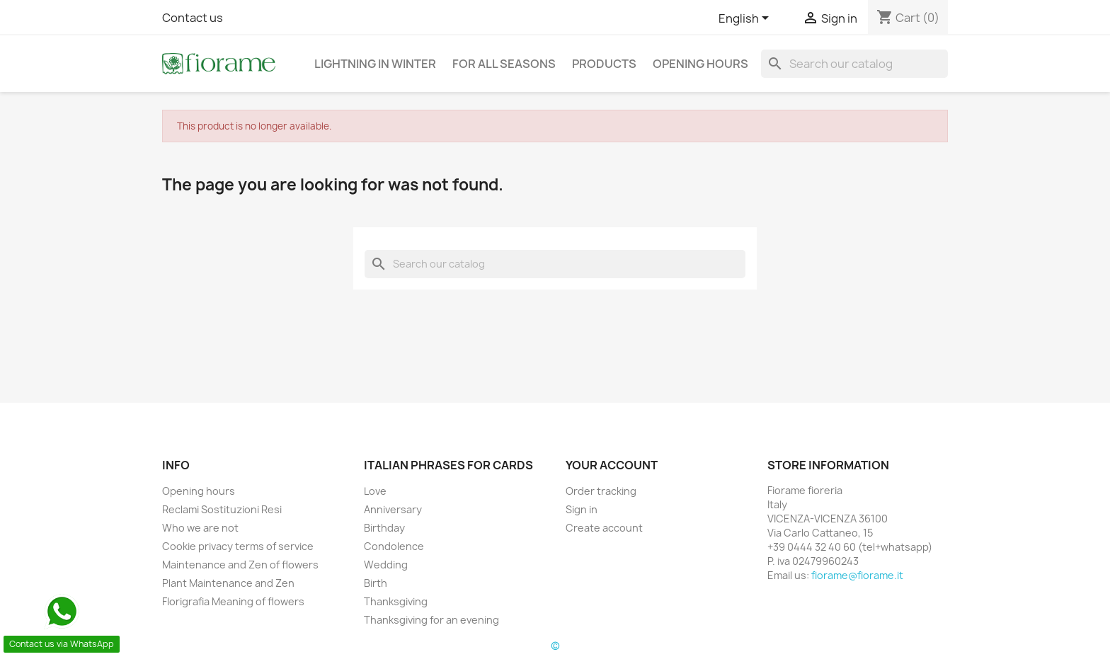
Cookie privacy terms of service (238, 546)
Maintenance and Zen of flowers (240, 564)
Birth (375, 583)
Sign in (581, 509)
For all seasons (504, 63)
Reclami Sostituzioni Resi (222, 509)
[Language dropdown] (746, 19)
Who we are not (200, 527)
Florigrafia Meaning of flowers (233, 601)
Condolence (394, 546)
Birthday (384, 527)
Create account (604, 527)
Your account (612, 465)
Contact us (192, 17)
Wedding (386, 564)
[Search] (854, 64)
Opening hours (700, 63)
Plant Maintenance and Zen (228, 583)
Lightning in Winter (375, 63)
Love (375, 491)
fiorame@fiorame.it (857, 575)
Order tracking (601, 491)
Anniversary (393, 509)
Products (604, 63)
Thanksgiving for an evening (431, 619)
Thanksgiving (396, 601)
